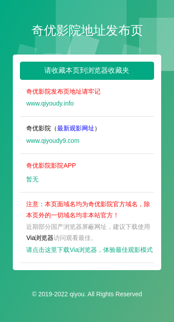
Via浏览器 (40, 237)
